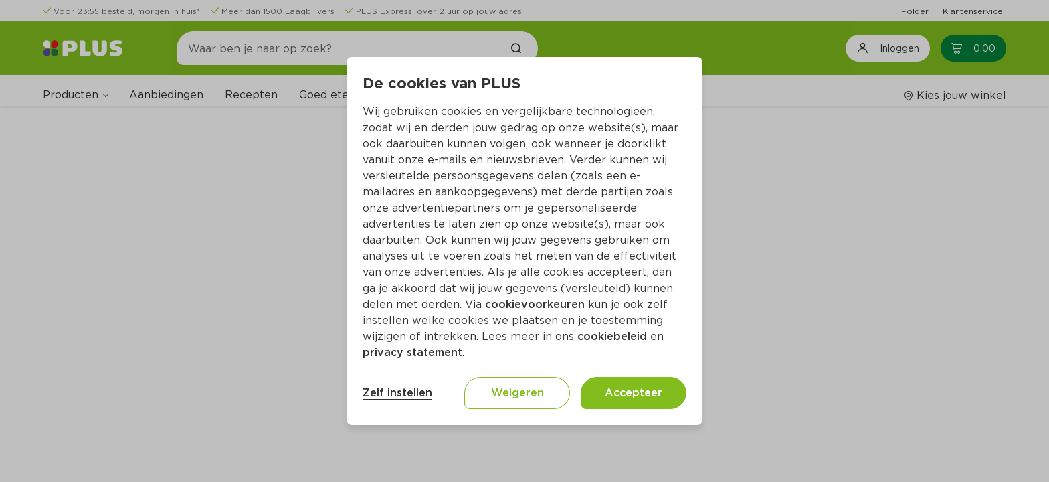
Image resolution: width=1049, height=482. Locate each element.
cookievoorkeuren (536, 304)
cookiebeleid (612, 336)
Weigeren (517, 392)
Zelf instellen (397, 392)
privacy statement (412, 352)
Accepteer (633, 392)
